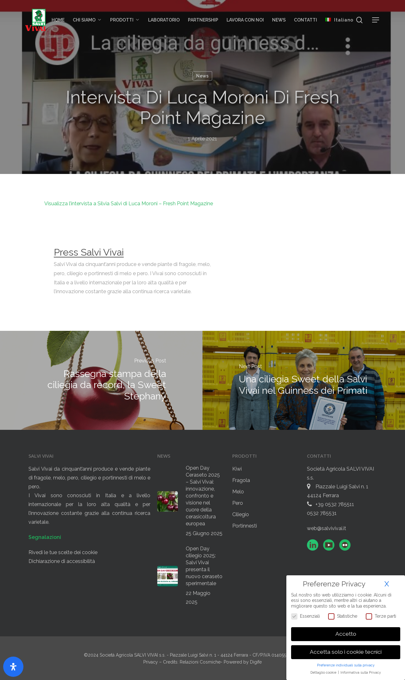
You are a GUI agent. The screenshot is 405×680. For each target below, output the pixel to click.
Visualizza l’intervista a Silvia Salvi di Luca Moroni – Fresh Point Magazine (128, 204)
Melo (238, 492)
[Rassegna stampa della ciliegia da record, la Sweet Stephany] (101, 380)
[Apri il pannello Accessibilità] (13, 667)
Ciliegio (240, 514)
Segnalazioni (44, 537)
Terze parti (381, 616)
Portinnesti (244, 526)
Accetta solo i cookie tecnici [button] (346, 651)
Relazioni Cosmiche (200, 662)
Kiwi (237, 469)
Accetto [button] (345, 633)
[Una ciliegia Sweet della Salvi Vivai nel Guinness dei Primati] (303, 380)
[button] (376, 20)
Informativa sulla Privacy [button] (360, 672)
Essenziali (305, 616)
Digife (256, 662)
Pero (237, 503)
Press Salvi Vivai (89, 252)
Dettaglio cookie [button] (323, 672)
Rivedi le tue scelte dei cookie (62, 552)
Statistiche (342, 616)
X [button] (386, 583)
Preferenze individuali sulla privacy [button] (346, 665)
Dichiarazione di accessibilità (61, 561)
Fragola (241, 480)
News (202, 75)
